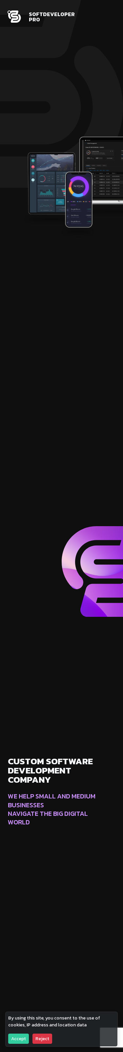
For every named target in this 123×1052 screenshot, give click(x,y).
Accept (18, 1038)
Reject (42, 1038)
